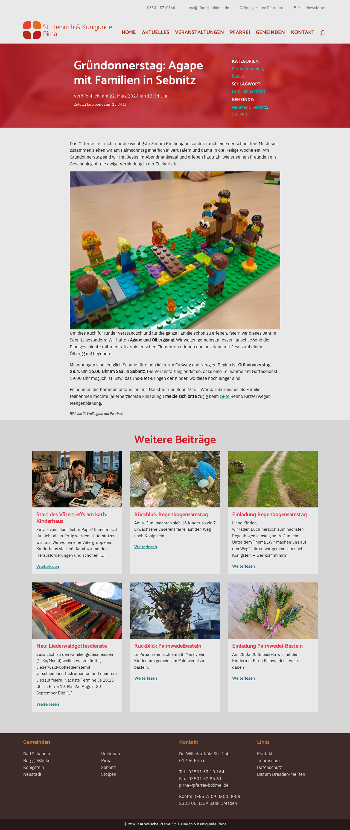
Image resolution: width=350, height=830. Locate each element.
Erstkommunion (247, 68)
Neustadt (241, 107)
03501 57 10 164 (206, 771)
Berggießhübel (37, 760)
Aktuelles (155, 32)
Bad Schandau (37, 753)
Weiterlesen (47, 566)
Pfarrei (240, 32)
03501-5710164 (161, 7)
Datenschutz (269, 767)
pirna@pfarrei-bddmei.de (207, 7)
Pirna (106, 760)
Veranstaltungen (199, 32)
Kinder (238, 75)
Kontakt (302, 32)
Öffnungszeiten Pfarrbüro (261, 7)
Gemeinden (270, 32)
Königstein (33, 767)
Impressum (268, 760)
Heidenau (110, 753)
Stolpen (239, 114)
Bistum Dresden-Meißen (281, 774)
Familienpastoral (248, 91)
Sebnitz (259, 107)
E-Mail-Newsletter (310, 7)
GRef (225, 396)
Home (129, 32)
